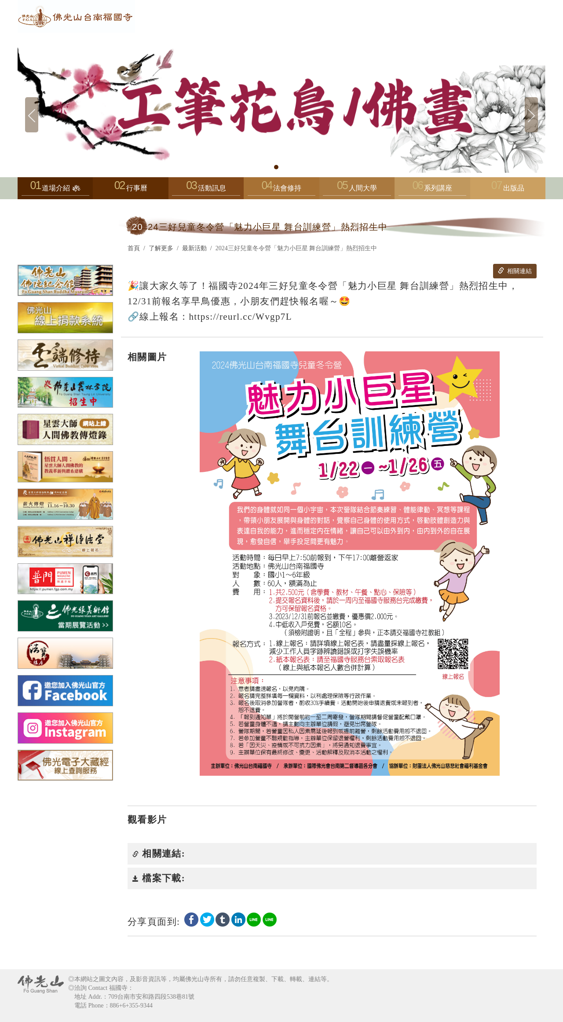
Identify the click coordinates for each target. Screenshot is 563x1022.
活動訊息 (206, 190)
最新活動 (194, 248)
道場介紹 (55, 190)
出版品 (513, 188)
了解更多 (161, 248)
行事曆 (136, 188)
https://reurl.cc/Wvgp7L (240, 316)
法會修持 (281, 190)
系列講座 (432, 190)
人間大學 (357, 190)
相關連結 (514, 270)
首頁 (134, 248)
